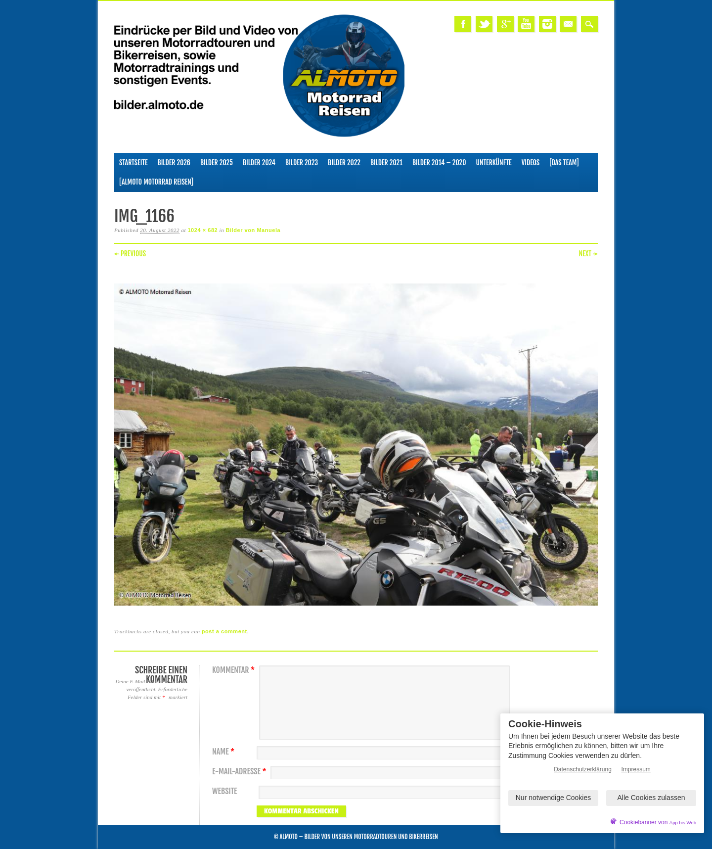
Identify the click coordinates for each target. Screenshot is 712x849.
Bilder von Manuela (253, 230)
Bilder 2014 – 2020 (439, 162)
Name (224, 751)
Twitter (484, 24)
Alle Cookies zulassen (651, 798)
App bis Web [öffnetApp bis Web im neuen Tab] (682, 822)
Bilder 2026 (174, 162)
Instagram (547, 24)
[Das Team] (563, 162)
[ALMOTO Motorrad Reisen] (156, 182)
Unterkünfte (494, 162)
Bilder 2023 (301, 162)
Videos (531, 162)
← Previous (130, 253)
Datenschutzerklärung (583, 769)
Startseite (133, 162)
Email (568, 24)
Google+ (505, 24)
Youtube (526, 24)
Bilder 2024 (259, 162)
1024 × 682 (202, 230)
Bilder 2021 (386, 162)
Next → (588, 253)
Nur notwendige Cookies (553, 798)
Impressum (636, 769)
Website (224, 791)
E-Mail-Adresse (240, 771)
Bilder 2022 (344, 162)
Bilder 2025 (216, 162)
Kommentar (234, 670)
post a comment (224, 631)
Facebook (462, 24)
